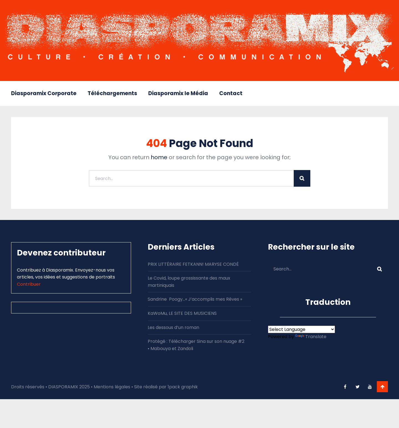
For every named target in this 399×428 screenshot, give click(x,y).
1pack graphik (183, 387)
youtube (369, 386)
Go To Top (382, 386)
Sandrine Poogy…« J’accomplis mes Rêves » (195, 299)
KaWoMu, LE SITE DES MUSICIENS (182, 313)
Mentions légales (112, 387)
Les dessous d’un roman (173, 327)
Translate (310, 336)
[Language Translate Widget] (301, 329)
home (159, 157)
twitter (357, 386)
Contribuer (29, 284)
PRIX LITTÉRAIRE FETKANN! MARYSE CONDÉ (193, 264)
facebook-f (345, 386)
